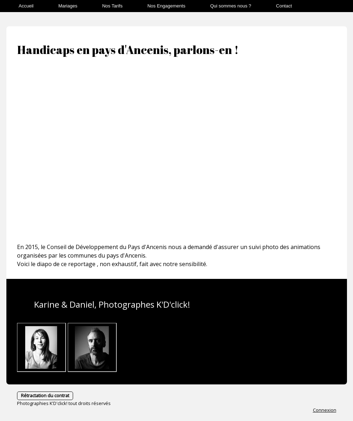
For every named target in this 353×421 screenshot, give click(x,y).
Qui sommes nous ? (230, 6)
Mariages (67, 6)
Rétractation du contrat (45, 395)
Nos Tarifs (112, 6)
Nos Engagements (166, 6)
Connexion (324, 410)
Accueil (26, 6)
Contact (284, 6)
